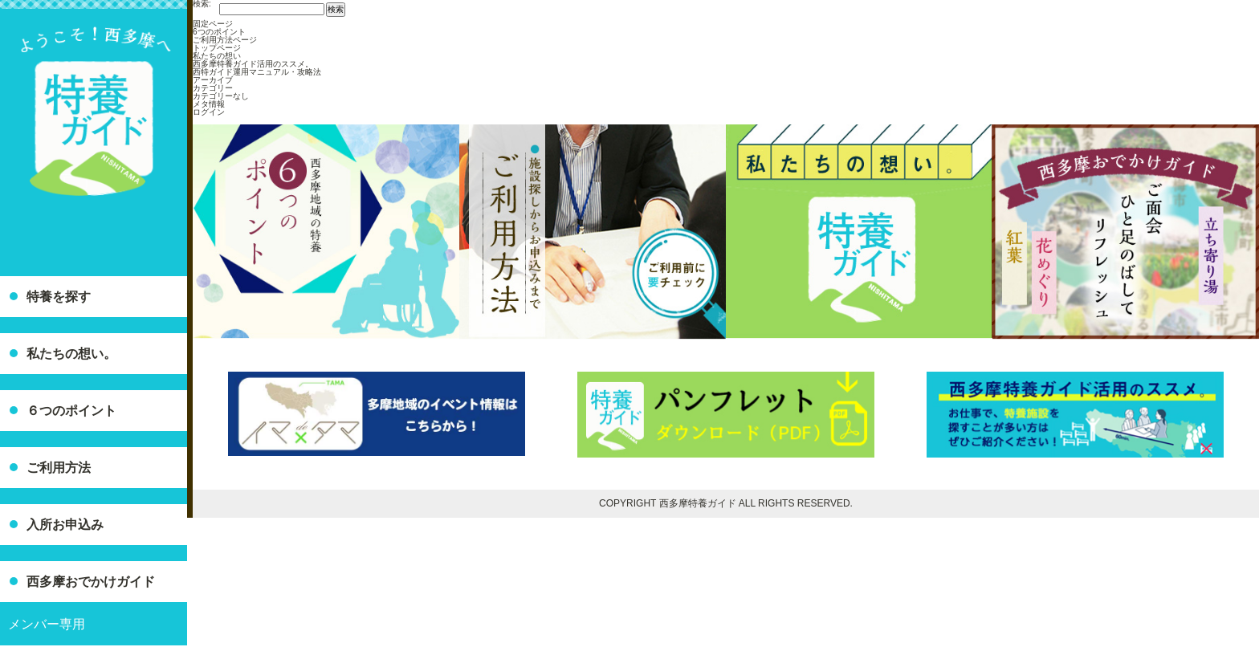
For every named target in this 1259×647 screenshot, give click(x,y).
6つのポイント (219, 31)
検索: (202, 4)
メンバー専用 (46, 624)
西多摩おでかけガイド (90, 581)
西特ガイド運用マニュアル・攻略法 (257, 71)
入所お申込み (65, 524)
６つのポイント (71, 410)
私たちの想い (217, 55)
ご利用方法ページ (225, 39)
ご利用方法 (58, 467)
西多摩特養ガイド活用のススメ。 (253, 63)
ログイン (209, 112)
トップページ (217, 47)
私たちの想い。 (71, 353)
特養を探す (58, 296)
